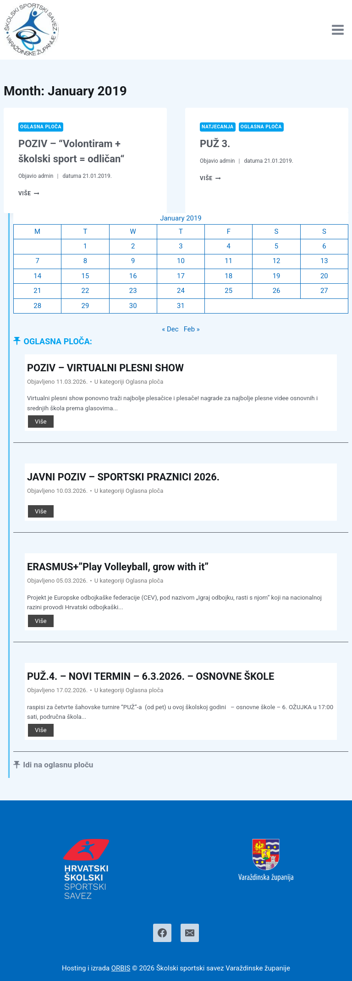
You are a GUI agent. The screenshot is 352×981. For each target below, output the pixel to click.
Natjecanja (218, 127)
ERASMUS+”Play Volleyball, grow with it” (119, 567)
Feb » (192, 330)
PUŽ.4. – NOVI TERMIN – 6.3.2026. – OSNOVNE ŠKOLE (152, 677)
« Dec (170, 330)
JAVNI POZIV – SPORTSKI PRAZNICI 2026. (125, 477)
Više (28, 193)
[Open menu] (337, 29)
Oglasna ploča (41, 127)
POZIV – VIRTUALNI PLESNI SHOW (106, 368)
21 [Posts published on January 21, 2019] (37, 291)
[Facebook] (162, 933)
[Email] (190, 933)
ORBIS (121, 968)
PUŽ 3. (215, 143)
